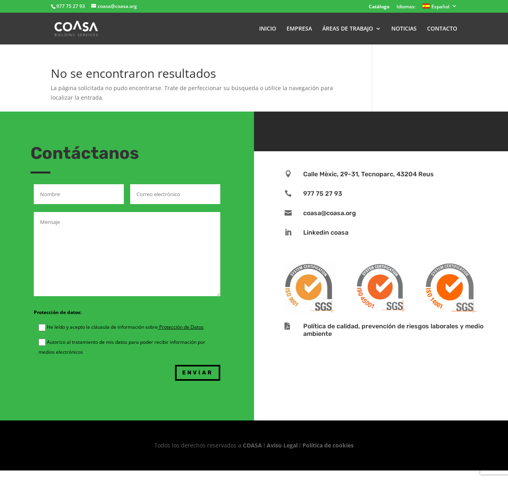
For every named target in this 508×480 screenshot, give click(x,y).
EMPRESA (299, 29)
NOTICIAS (404, 29)
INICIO (267, 29)
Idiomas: (406, 7)
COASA (253, 445)
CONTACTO (442, 29)
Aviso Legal (282, 445)
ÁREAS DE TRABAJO (347, 29)
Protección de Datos (181, 327)
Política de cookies (328, 445)
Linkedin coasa (325, 232)
